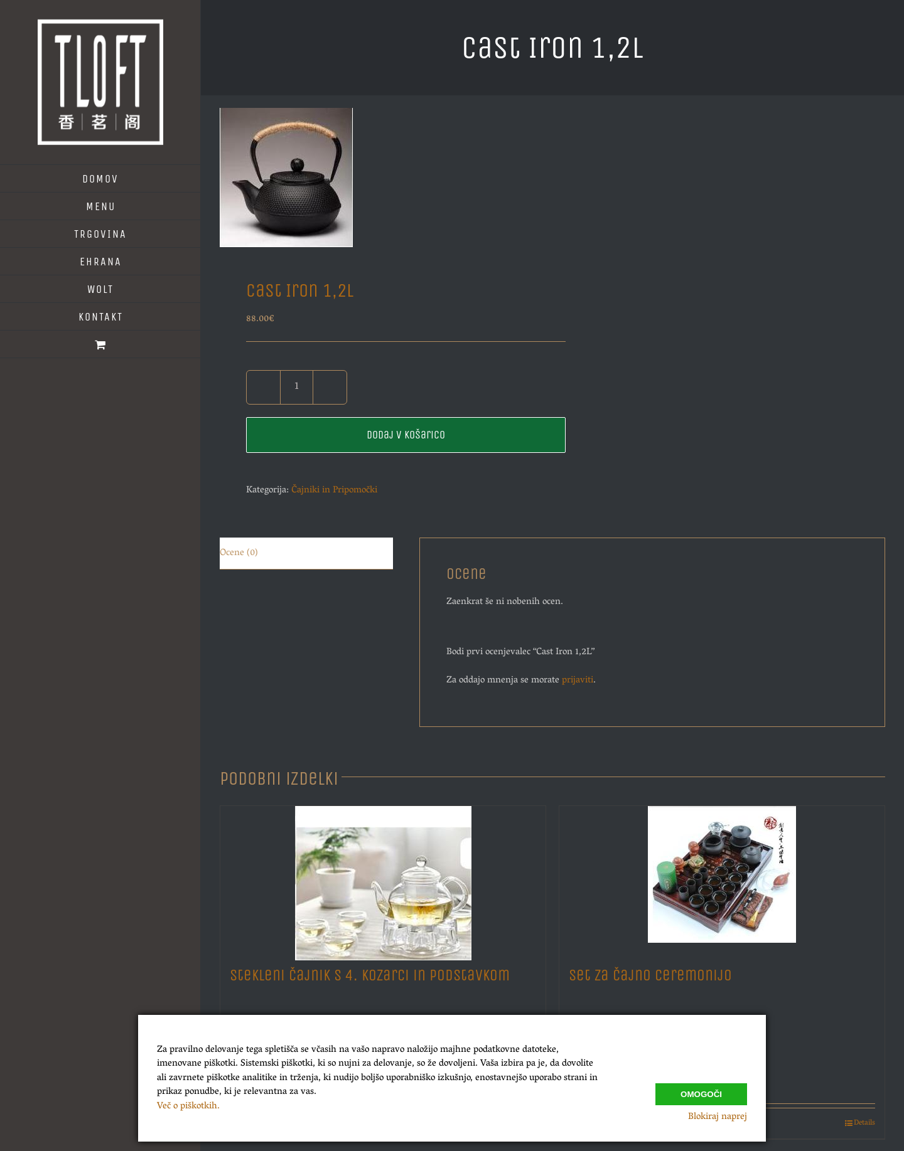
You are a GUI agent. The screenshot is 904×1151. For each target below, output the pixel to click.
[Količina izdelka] (296, 387)
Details (864, 1123)
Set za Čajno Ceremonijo (650, 975)
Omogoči (701, 1091)
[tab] (306, 554)
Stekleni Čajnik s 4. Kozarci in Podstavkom (370, 975)
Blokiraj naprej (717, 1117)
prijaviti (577, 680)
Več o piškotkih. (188, 1106)
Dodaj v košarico (406, 435)
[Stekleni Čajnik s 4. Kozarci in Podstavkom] (383, 879)
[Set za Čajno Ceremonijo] (722, 879)
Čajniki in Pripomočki (334, 490)
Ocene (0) (239, 553)
